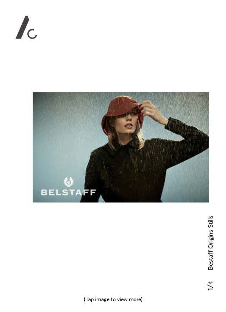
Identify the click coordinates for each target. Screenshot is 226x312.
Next (121, 156)
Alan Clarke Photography (26, 27)
